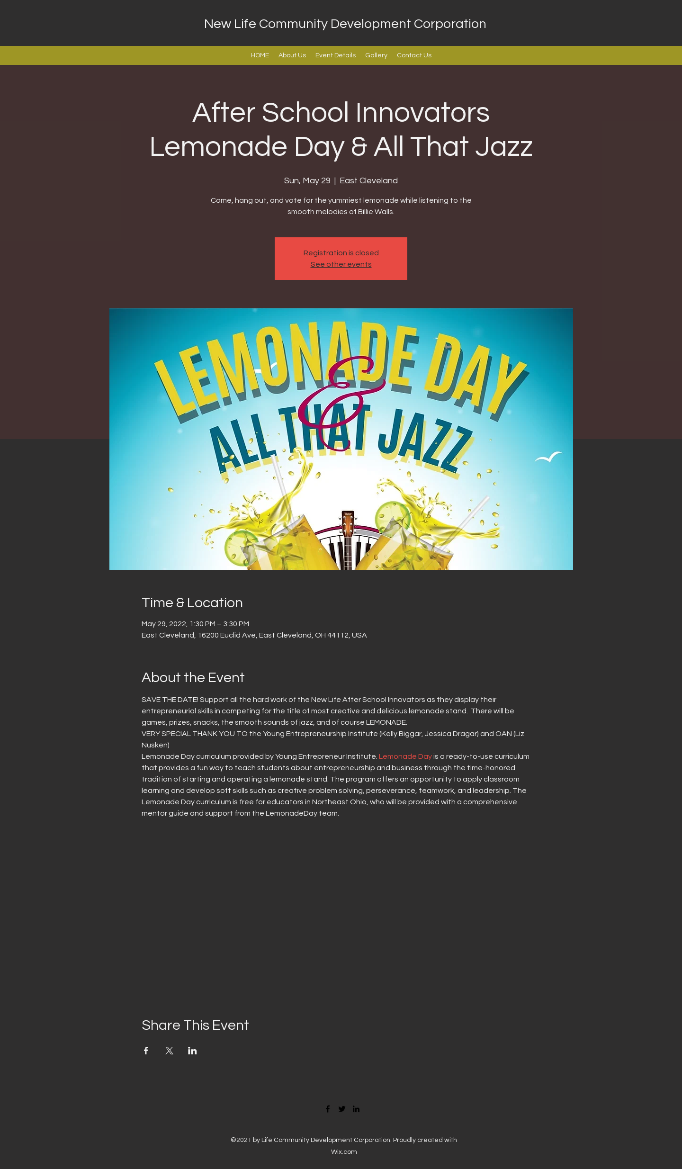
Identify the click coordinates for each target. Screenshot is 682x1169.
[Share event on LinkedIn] (192, 1050)
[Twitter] (342, 1109)
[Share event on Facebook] (146, 1050)
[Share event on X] (169, 1050)
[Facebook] (327, 1109)
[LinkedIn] (356, 1109)
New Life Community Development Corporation (345, 24)
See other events (341, 264)
